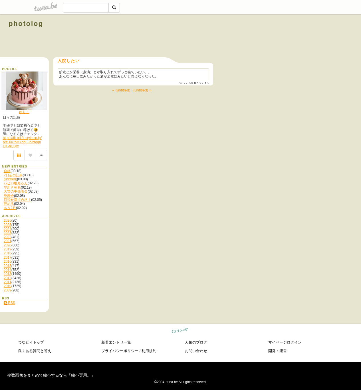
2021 (7, 241)
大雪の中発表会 (16, 191)
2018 (7, 253)
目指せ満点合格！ (17, 200)
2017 (7, 258)
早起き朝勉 (12, 187)
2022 (7, 237)
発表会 (9, 196)
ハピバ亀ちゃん (16, 183)
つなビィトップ (31, 342)
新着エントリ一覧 (116, 342)
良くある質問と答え (34, 351)
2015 (7, 266)
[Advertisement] (287, 36)
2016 (7, 262)
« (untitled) (122, 90)
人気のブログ (196, 342)
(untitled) (10, 179)
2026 (7, 220)
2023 (7, 233)
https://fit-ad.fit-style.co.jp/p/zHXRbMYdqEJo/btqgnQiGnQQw (22, 142)
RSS (9, 303)
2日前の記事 (13, 175)
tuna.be (180, 331)
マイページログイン (285, 342)
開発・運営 (277, 351)
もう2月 (10, 208)
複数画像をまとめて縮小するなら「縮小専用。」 (51, 375)
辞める (9, 204)
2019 (7, 249)
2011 (7, 282)
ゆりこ (24, 112)
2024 (7, 229)
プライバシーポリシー (119, 351)
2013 (7, 274)
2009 (7, 290)
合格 (7, 171)
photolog (26, 23)
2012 (7, 278)
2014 (7, 270)
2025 (7, 225)
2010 (7, 286)
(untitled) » (142, 90)
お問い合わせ (196, 351)
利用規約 (149, 351)
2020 (7, 245)
